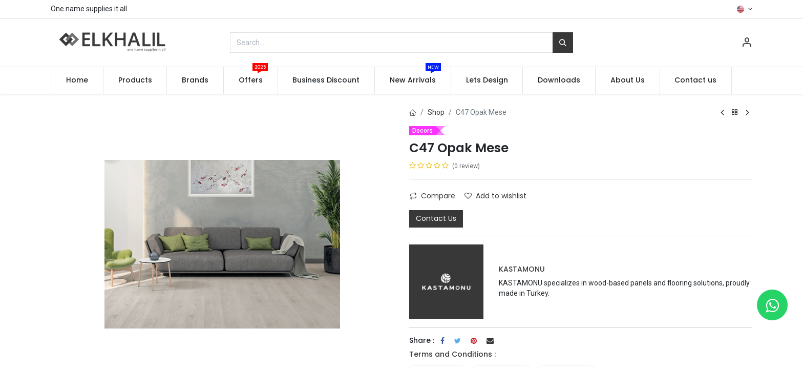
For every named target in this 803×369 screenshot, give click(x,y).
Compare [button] (432, 196)
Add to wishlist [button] (495, 196)
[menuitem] (77, 80)
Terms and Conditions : (452, 354)
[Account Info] (746, 43)
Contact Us (436, 218)
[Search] (563, 42)
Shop (436, 112)
